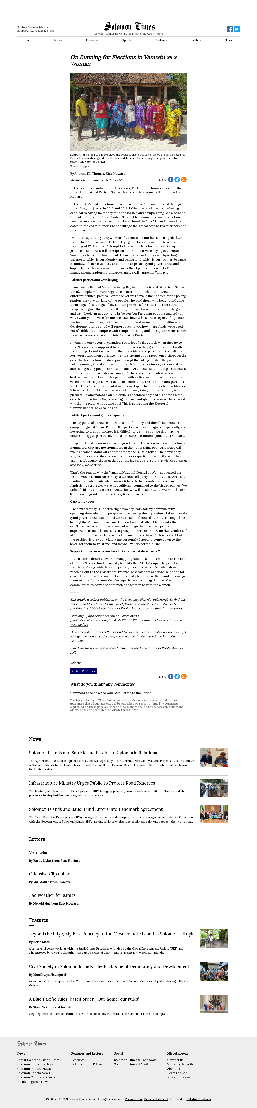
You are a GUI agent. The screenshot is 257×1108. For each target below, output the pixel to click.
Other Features (83, 671)
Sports (126, 40)
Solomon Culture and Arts (36, 1077)
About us (173, 1069)
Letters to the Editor (86, 1064)
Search (229, 40)
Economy (92, 40)
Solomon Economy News (35, 1064)
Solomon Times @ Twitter (133, 1064)
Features (161, 40)
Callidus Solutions (199, 1099)
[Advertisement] (72, 10)
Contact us (175, 1060)
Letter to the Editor (136, 693)
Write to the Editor (181, 1064)
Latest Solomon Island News (38, 1060)
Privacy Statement (181, 1077)
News (58, 40)
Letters (196, 40)
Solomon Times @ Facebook (135, 1060)
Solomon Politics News (34, 1069)
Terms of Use (177, 1073)
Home (26, 40)
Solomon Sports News (33, 1073)
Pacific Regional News (33, 1082)
